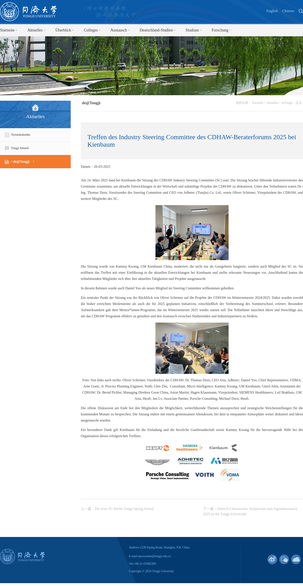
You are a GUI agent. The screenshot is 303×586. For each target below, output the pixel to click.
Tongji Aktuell (16, 148)
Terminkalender (17, 134)
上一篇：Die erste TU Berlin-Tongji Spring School (117, 509)
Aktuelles (272, 102)
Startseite (257, 102)
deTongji (287, 102)
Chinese (288, 11)
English (272, 11)
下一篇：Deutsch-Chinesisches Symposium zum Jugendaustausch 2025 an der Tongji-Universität (250, 511)
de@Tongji (16, 161)
